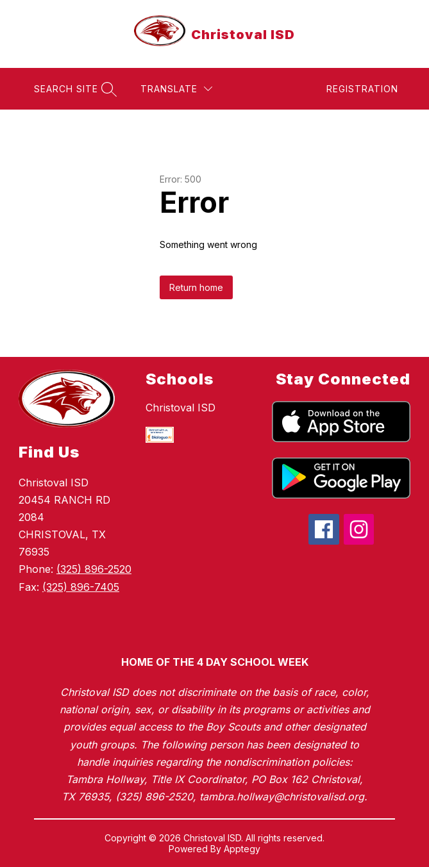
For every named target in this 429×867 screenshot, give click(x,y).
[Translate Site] (176, 89)
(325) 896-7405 (80, 587)
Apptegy (242, 848)
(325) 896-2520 (93, 569)
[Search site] (74, 89)
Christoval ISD (180, 407)
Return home (196, 287)
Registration (362, 88)
